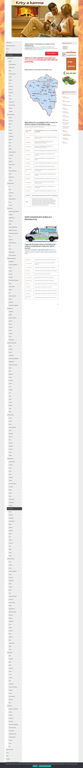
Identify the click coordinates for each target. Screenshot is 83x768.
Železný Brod (11, 337)
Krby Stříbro (28, 156)
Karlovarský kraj (11, 180)
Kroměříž (10, 712)
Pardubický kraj (10, 455)
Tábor (10, 93)
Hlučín (10, 368)
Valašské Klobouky (12, 731)
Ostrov (10, 199)
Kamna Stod (52, 163)
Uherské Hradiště (12, 725)
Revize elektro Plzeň (29, 276)
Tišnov (10, 165)
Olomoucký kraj (11, 412)
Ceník (7, 753)
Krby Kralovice (28, 151)
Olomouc (10, 434)
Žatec (10, 699)
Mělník (10, 603)
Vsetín (10, 740)
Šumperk (10, 446)
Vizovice (10, 737)
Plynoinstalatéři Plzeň (29, 263)
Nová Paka (11, 299)
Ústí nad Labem (12, 693)
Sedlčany (10, 634)
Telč (9, 243)
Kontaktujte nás (67, 40)
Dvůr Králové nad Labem (13, 277)
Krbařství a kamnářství (10, 43)
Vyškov (10, 171)
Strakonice (11, 89)
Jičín (9, 290)
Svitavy (10, 493)
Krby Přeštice (28, 171)
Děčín (10, 659)
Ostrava (10, 399)
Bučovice (10, 127)
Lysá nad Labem (12, 599)
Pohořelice (11, 152)
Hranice (10, 415)
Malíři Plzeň (27, 279)
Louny (10, 671)
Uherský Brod (11, 728)
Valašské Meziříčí (12, 734)
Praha (10, 559)
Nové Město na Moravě (13, 230)
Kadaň (10, 662)
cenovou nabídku (42, 45)
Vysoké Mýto (11, 499)
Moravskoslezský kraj (12, 340)
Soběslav (10, 86)
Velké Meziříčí (11, 249)
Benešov (10, 562)
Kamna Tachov (38, 135)
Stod (10, 543)
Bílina (10, 653)
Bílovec (10, 343)
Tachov (10, 552)
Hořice (10, 280)
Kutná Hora (11, 596)
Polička (10, 487)
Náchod (10, 296)
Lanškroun (11, 474)
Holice (10, 468)
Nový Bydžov (11, 258)
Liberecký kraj (10, 305)
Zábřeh (10, 452)
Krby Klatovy (28, 147)
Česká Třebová (12, 459)
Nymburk (10, 615)
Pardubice (11, 484)
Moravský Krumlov (12, 149)
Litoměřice (11, 665)
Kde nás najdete (9, 52)
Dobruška (11, 274)
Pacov (10, 233)
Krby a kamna (8, 39)
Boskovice (11, 118)
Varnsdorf (11, 696)
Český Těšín (11, 352)
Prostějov (11, 440)
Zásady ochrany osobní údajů (45, 766)
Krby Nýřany (28, 160)
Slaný (10, 637)
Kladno (10, 587)
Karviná (10, 374)
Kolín (10, 590)
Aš (9, 183)
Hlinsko (10, 465)
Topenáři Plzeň (28, 266)
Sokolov (10, 202)
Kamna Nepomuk (38, 180)
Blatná (10, 58)
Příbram (10, 624)
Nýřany (10, 531)
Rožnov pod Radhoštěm (13, 721)
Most (10, 678)
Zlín (9, 743)
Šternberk (11, 443)
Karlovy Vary (11, 190)
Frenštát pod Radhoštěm (13, 355)
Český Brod (11, 577)
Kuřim (10, 140)
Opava (10, 393)
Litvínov (10, 668)
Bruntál (10, 349)
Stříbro (10, 546)
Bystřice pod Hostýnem (13, 706)
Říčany (10, 631)
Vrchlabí (10, 268)
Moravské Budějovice (13, 224)
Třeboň (10, 96)
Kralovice (10, 524)
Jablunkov (11, 371)
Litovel (10, 427)
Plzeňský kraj (10, 506)
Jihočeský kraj (10, 55)
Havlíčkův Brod (12, 215)
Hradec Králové (12, 283)
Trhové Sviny (11, 99)
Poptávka (8, 756)
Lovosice (10, 674)
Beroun (10, 565)
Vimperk (10, 105)
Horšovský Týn (11, 518)
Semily (10, 327)
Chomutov (11, 656)
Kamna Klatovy (54, 147)
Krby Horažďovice (29, 184)
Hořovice (10, 584)
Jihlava (10, 221)
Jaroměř (10, 287)
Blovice (10, 509)
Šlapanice (11, 158)
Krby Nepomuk (28, 179)
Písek (10, 80)
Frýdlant (10, 312)
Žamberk (10, 502)
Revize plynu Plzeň (29, 272)
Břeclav (10, 121)
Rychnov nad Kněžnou (13, 262)
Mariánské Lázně (12, 196)
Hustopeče (11, 133)
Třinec (10, 405)
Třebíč (10, 246)
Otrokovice (11, 718)
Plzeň (10, 534)
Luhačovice (11, 715)
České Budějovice (12, 61)
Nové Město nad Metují (13, 302)
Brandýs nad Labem (13, 568)
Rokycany (11, 540)
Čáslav (10, 571)
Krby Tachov (28, 134)
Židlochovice (11, 174)
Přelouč (10, 490)
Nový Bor (10, 324)
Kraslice (10, 193)
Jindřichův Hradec (12, 71)
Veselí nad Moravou (13, 168)
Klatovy (10, 521)
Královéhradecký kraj (12, 255)
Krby (7, 49)
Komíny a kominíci (9, 746)
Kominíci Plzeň (28, 269)
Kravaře (10, 380)
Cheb (10, 186)
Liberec (10, 321)
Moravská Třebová (12, 480)
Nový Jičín (10, 387)
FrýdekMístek (11, 358)
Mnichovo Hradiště (12, 609)
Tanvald (10, 330)
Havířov (10, 365)
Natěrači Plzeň (28, 282)
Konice (10, 421)
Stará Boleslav (11, 640)
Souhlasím (35, 766)
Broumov (10, 271)
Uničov (10, 449)
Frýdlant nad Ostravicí (13, 362)
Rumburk (10, 687)
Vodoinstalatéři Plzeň (29, 259)
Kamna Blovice (53, 175)
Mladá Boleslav (12, 606)
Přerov (10, 437)
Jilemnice (10, 318)
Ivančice (10, 136)
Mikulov (10, 146)
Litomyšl (10, 477)
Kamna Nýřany (54, 160)
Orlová (10, 396)
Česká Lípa (11, 308)
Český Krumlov (12, 64)
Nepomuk (11, 527)
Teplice (10, 690)
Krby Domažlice (29, 143)
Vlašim (10, 643)
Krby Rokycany (28, 139)
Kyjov (10, 143)
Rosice (10, 155)
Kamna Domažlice (43, 144)
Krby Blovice (28, 175)
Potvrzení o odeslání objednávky (12, 759)
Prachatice (11, 83)
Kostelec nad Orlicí (12, 293)
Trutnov (10, 265)
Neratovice (11, 612)
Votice (10, 646)
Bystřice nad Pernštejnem (14, 208)
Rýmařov (10, 402)
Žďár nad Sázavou (12, 252)
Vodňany (10, 108)
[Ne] (81, 765)
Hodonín (10, 130)
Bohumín (10, 346)
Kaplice (10, 74)
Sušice (10, 549)
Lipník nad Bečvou (12, 424)
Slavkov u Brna (12, 161)
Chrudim (10, 462)
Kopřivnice (11, 377)
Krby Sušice (28, 188)
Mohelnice (11, 430)
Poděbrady (11, 618)
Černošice (11, 574)
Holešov (10, 709)
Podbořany (11, 681)
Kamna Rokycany (43, 140)
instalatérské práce (48, 249)
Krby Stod (27, 163)
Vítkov (10, 409)
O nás (7, 750)
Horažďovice (11, 515)
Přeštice (10, 537)
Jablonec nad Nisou (12, 315)
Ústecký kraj (10, 649)
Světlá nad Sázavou (12, 240)
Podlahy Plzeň (28, 289)
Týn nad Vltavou (12, 102)
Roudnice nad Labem (13, 684)
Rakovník (10, 628)
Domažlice (11, 512)
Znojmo (10, 177)
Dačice (10, 68)
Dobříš (10, 581)
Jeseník (10, 418)
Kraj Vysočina (10, 205)
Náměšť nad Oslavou (13, 227)
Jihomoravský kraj (11, 111)
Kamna (7, 46)
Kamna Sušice (53, 188)
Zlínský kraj (10, 703)
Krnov (10, 384)
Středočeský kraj (11, 556)
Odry (10, 390)
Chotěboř (11, 211)
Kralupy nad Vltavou (12, 593)
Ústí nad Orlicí (11, 496)
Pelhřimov (11, 236)
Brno (10, 124)
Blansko (10, 114)
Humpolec (11, 218)
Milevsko (10, 77)
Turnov (10, 333)
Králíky (10, 471)
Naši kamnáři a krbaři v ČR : (69, 90)
